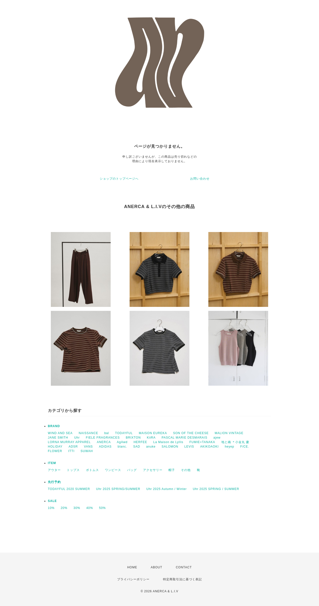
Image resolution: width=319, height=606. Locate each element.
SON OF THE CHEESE (191, 433)
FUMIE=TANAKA (202, 442)
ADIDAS (105, 446)
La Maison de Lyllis (168, 442)
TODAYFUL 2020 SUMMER (69, 489)
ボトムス (92, 470)
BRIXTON (133, 437)
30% (77, 508)
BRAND (54, 426)
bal (106, 433)
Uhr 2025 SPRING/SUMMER (118, 489)
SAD (136, 446)
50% (102, 508)
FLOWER (55, 451)
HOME (132, 567)
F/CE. (244, 446)
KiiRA (151, 437)
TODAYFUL (124, 433)
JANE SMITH (58, 437)
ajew (217, 437)
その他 (186, 470)
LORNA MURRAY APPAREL (69, 442)
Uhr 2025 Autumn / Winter (166, 489)
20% (64, 508)
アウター (54, 470)
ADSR (73, 446)
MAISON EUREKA (153, 433)
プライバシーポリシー (133, 579)
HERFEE (140, 442)
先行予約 (54, 482)
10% (51, 508)
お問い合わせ (200, 178)
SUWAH (86, 451)
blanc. (122, 446)
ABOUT (156, 567)
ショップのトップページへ (119, 178)
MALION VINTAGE (229, 433)
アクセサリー (152, 470)
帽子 (171, 470)
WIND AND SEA (60, 433)
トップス (73, 470)
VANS (88, 446)
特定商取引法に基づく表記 (182, 579)
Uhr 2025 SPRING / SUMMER (216, 489)
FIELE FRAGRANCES (103, 437)
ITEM (52, 463)
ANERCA (104, 442)
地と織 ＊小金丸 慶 (235, 442)
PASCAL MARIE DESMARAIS (184, 437)
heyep (229, 446)
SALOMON (169, 446)
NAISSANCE (88, 433)
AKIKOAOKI (209, 446)
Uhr (77, 437)
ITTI (71, 451)
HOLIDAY (55, 446)
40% (89, 508)
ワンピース (113, 470)
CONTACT (184, 567)
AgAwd (122, 442)
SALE (52, 501)
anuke (151, 446)
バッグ (132, 470)
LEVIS (189, 446)
